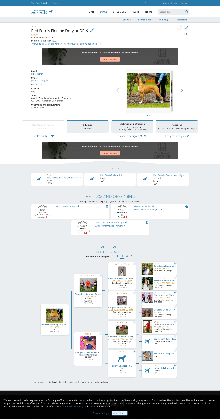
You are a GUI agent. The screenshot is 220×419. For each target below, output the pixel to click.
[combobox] (173, 12)
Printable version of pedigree (110, 235)
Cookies (92, 406)
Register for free (180, 3)
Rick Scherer (37, 64)
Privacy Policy (76, 406)
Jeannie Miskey (39, 70)
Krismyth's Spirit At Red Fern (82, 43)
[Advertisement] (99, 51)
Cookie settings (101, 413)
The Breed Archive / (41, 3)
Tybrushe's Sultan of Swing (45, 43)
